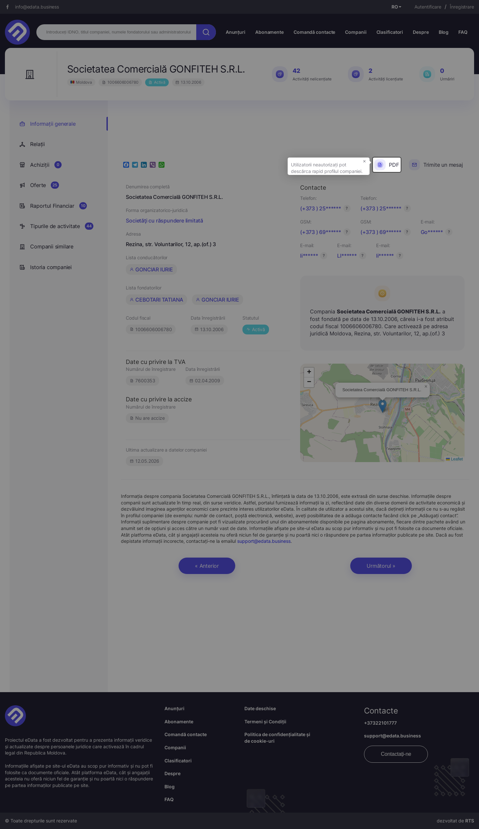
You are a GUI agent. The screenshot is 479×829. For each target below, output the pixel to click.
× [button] (364, 161)
